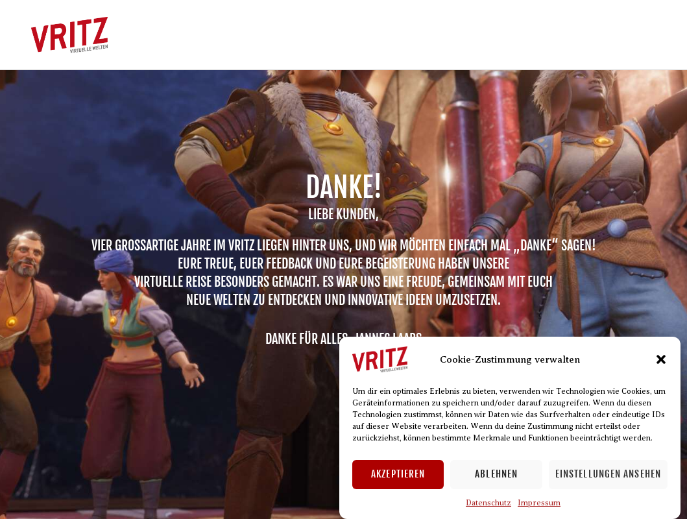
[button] (661, 359)
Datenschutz (488, 502)
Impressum (539, 502)
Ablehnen (496, 474)
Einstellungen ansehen (608, 474)
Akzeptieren (398, 474)
